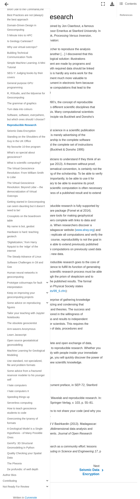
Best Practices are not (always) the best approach (25, 17)
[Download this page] (112, 4)
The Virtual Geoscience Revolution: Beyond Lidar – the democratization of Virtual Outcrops (25, 189)
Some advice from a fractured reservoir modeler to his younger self (26, 375)
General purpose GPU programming (20, 85)
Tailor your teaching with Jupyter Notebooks (26, 315)
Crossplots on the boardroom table (24, 218)
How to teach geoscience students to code (21, 410)
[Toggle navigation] (6, 4)
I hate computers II (18, 391)
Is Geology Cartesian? (20, 41)
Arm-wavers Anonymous (21, 329)
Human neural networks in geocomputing (22, 274)
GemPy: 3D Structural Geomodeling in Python (20, 445)
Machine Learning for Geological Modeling (26, 352)
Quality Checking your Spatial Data (24, 455)
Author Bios (9, 474)
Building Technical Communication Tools (19, 55)
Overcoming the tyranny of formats (22, 420)
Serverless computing (19, 402)
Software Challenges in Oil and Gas (25, 264)
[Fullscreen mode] (103, 4)
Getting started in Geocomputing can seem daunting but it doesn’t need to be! (26, 206)
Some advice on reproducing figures (23, 305)
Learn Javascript (16, 334)
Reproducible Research (21, 125)
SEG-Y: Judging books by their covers (25, 75)
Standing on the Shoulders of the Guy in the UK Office (26, 139)
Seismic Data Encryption (21, 130)
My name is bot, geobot (20, 226)
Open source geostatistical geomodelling (22, 342)
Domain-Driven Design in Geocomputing (21, 27)
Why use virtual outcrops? (22, 47)
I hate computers (17, 385)
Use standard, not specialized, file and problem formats (24, 363)
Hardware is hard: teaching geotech (22, 234)
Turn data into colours (19, 109)
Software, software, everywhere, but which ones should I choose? (26, 117)
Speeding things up (18, 396)
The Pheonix (14, 463)
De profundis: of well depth (22, 469)
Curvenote (31, 497)
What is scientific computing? (24, 162)
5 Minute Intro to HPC (19, 35)
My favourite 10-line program (23, 146)
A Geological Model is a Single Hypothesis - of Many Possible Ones (24, 433)
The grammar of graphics (21, 103)
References (126, 15)
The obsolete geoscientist (22, 323)
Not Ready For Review (16, 486)
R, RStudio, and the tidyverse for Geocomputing (26, 95)
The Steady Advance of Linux (24, 256)
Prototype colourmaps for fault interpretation (24, 285)
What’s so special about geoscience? (21, 154)
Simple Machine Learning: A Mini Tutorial (26, 65)
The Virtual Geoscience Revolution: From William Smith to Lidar (25, 173)
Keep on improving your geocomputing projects (21, 295)
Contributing (10, 480)
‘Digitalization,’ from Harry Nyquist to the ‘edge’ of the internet (22, 246)
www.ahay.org (85, 229)
